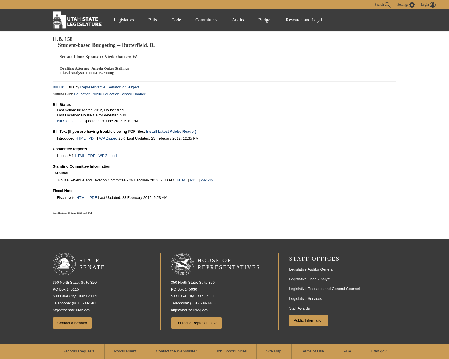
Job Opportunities (231, 351)
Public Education (105, 94)
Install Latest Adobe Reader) (171, 131)
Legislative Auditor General (311, 269)
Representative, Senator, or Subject (109, 87)
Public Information (308, 320)
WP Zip (207, 180)
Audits (238, 19)
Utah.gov (378, 351)
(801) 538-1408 (84, 303)
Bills (152, 19)
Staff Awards (299, 308)
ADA (347, 351)
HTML (81, 138)
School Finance (133, 94)
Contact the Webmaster (176, 351)
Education (82, 94)
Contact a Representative (197, 323)
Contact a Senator (72, 323)
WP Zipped (108, 138)
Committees (206, 19)
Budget (264, 19)
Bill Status (65, 121)
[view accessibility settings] (406, 5)
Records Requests (79, 351)
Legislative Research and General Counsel (324, 289)
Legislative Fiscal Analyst (309, 279)
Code (176, 19)
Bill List (58, 87)
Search (383, 5)
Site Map (273, 351)
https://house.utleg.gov (189, 310)
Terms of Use (312, 351)
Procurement (125, 351)
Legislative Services (305, 298)
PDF (92, 138)
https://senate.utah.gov (71, 310)
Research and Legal (304, 19)
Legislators (124, 19)
